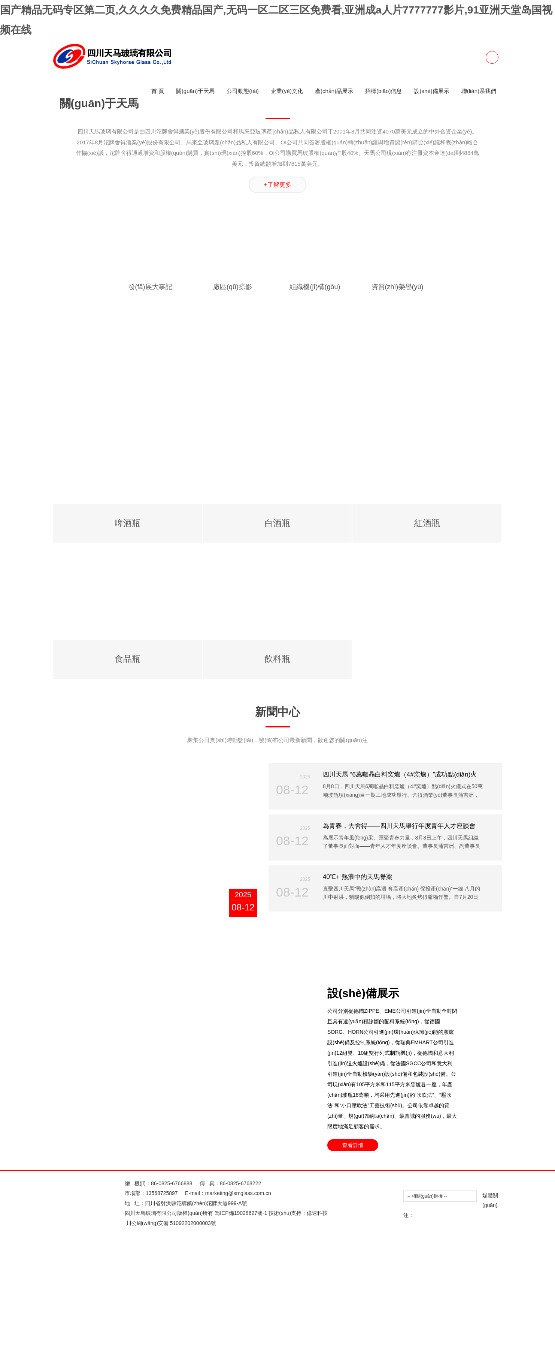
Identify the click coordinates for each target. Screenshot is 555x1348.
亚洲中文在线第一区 (441, 1122)
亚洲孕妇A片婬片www (131, 553)
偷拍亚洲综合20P (239, 1251)
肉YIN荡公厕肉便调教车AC (244, 404)
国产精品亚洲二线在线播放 (290, 613)
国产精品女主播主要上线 (331, 115)
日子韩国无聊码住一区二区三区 (365, 484)
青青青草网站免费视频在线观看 (239, 364)
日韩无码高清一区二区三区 (495, 1142)
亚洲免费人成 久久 (384, 513)
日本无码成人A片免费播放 (180, 334)
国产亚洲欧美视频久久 (60, 922)
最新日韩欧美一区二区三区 (407, 25)
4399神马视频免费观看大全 (282, 284)
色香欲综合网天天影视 (474, 523)
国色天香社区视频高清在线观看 (366, 184)
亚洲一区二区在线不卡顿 (169, 374)
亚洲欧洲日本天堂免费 (343, 583)
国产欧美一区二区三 (352, 882)
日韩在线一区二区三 (485, 1182)
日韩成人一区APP (336, 862)
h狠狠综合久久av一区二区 (50, 753)
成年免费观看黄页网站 (500, 1261)
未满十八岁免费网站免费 (244, 873)
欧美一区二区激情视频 (111, 803)
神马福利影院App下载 (143, 813)
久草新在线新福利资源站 (368, 1271)
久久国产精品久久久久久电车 (324, 85)
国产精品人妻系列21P (175, 533)
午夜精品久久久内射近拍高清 (145, 1182)
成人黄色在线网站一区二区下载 (403, 663)
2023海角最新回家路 (427, 1201)
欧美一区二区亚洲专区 (77, 1251)
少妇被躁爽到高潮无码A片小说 (49, 224)
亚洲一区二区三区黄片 (39, 673)
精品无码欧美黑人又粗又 (315, 194)
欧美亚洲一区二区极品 (409, 942)
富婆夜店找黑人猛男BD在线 (82, 783)
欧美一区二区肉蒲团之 (77, 463)
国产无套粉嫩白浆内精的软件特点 (289, 1042)
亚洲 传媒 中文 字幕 (441, 563)
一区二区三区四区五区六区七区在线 (448, 1242)
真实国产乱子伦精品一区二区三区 (73, 344)
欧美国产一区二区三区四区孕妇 (359, 693)
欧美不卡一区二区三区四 (316, 1132)
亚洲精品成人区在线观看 (476, 1032)
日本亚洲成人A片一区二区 (280, 394)
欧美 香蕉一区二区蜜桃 (390, 623)
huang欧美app (170, 1152)
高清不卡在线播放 (506, 902)
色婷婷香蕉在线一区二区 (278, 25)
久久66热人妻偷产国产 (465, 1162)
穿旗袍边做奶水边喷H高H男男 (299, 264)
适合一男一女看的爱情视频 (132, 1341)
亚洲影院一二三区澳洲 (36, 952)
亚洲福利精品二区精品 (339, 932)
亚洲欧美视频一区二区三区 (394, 115)
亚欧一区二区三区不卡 (50, 942)
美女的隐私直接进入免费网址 (406, 832)
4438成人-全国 (194, 1062)
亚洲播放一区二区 (485, 174)
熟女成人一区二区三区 (273, 1142)
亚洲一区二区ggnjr (193, 862)
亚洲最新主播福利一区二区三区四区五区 (265, 862)
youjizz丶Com (153, 105)
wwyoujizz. (386, 1182)
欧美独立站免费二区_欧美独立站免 (153, 135)
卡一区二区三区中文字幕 (297, 763)
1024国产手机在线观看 (526, 972)
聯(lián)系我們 (478, 91)
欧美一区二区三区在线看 (125, 873)
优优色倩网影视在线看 (359, 35)
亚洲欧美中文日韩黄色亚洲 (187, 733)
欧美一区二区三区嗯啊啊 (150, 1032)
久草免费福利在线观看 (350, 324)
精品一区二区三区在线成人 (359, 723)
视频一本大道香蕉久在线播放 (187, 1052)
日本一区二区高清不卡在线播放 (408, 75)
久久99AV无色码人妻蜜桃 (136, 1251)
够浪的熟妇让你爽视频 (162, 613)
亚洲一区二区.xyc (61, 653)
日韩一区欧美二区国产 (215, 1022)
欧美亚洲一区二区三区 (424, 693)
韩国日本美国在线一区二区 (325, 743)
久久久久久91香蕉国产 (513, 1171)
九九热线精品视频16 (359, 972)
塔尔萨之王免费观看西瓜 (390, 474)
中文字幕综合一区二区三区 (171, 264)
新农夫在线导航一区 (446, 683)
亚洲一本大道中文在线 (480, 693)
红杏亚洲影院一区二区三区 (333, 553)
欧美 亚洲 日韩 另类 (52, 713)
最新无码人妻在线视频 (183, 1112)
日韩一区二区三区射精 (102, 962)
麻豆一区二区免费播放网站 (434, 444)
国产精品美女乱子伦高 (490, 314)
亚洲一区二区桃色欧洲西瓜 (282, 1162)
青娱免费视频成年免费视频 (196, 1261)
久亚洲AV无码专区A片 (387, 85)
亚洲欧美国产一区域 (366, 244)
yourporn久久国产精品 (420, 653)
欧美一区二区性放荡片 (161, 1231)
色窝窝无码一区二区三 (378, 633)
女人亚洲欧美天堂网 (504, 783)
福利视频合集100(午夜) (341, 832)
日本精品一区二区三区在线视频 (36, 962)
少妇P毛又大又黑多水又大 (75, 1152)
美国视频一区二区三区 (331, 224)
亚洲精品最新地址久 (508, 55)
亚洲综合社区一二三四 (127, 523)
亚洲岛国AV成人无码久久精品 (269, 1182)
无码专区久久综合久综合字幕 (518, 454)
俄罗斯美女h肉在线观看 (162, 703)
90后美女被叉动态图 (230, 912)
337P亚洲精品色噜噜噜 (314, 1082)
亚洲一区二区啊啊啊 (192, 1251)
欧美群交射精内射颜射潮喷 (339, 962)
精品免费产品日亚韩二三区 (133, 384)
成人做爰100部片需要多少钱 (269, 224)
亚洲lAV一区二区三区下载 (509, 115)
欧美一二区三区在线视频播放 (411, 523)
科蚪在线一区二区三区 (368, 1341)
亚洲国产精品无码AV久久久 (306, 1231)
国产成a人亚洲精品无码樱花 (441, 135)
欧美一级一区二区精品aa (363, 454)
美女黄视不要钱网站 (443, 144)
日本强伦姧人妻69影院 (287, 124)
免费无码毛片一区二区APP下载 (352, 354)
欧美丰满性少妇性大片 (348, 254)
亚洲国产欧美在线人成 (48, 244)
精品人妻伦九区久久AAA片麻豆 (234, 843)
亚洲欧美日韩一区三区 (197, 1082)
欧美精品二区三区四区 (387, 803)
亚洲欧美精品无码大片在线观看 (66, 533)
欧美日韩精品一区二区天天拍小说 (387, 733)
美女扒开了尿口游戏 (350, 773)
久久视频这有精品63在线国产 (65, 683)
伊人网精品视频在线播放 (58, 1072)
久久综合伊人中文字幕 (244, 563)
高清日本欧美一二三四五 (144, 344)
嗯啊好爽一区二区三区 (281, 1281)
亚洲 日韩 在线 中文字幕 (524, 613)
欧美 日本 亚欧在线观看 (67, 284)
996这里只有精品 (482, 294)
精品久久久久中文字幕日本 (437, 484)
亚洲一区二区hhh (129, 1152)
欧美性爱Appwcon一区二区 (225, 1192)
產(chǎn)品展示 (334, 91)
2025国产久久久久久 (239, 35)
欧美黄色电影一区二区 (66, 1082)
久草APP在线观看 (244, 763)
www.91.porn (319, 314)
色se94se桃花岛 (261, 184)
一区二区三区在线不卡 (166, 1142)
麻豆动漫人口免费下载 (210, 204)
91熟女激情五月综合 (256, 105)
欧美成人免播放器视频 (313, 1291)
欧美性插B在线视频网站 (230, 124)
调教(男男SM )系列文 (241, 643)
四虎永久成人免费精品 (299, 882)
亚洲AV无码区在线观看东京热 (273, 75)
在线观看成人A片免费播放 (252, 194)
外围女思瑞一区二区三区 (218, 773)
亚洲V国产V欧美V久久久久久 (425, 1331)
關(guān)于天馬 (195, 91)
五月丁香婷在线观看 (159, 603)
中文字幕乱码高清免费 (182, 523)
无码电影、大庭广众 (382, 504)
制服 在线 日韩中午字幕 (274, 135)
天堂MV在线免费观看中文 (304, 563)
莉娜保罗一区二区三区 (412, 94)
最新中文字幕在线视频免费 (429, 982)
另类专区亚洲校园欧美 (218, 414)
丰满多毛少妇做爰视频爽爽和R (265, 314)
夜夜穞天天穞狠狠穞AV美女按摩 (482, 1132)
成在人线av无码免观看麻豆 (394, 823)
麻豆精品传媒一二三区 (117, 124)
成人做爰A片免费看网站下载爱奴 (51, 723)
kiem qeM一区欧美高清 (491, 982)
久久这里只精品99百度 (110, 55)
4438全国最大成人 (520, 304)
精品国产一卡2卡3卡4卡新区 (151, 454)
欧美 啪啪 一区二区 (329, 294)
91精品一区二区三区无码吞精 (324, 1311)
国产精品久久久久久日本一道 (198, 543)
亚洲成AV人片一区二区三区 (433, 533)
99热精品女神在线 (304, 942)
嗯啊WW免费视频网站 (254, 932)
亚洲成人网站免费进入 (177, 892)
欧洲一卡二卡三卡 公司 (509, 1311)
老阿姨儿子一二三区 (185, 504)
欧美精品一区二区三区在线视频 (45, 613)
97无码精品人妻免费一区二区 (333, 783)
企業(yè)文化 (287, 91)
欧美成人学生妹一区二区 (228, 1171)
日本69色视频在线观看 (224, 992)
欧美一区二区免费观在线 (250, 733)
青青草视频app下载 (265, 1321)
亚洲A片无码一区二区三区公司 (142, 832)
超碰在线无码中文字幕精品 (298, 35)
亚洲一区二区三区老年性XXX (207, 1221)
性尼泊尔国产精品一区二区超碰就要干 (438, 1301)
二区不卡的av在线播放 (278, 573)
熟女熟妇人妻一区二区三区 (143, 1042)
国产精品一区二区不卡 (475, 1192)
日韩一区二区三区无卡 (55, 404)
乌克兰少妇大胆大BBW (142, 952)
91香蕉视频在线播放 (453, 115)
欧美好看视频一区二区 (409, 763)
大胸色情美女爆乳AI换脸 (339, 75)
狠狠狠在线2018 (74, 873)
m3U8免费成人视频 (460, 992)
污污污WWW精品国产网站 (31, 304)
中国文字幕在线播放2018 (332, 144)
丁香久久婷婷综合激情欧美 (345, 394)
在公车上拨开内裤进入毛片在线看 (430, 354)
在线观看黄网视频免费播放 (269, 813)
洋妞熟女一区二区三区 (254, 972)
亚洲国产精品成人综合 (348, 902)
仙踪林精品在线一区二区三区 (459, 573)
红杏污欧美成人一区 (209, 224)
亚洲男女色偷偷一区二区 (79, 623)
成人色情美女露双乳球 (491, 593)
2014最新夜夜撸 (43, 324)
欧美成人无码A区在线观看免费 (85, 144)
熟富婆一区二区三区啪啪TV (479, 165)
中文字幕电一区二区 (259, 65)
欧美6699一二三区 (253, 344)
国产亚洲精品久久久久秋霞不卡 (77, 254)
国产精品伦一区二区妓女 (108, 773)
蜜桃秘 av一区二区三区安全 (236, 533)
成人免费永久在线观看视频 (500, 444)
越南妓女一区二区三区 (490, 813)
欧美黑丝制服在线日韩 (521, 1162)
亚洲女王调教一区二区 (474, 264)
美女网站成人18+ (207, 1092)
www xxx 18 (96, 1171)
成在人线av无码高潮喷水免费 (196, 653)
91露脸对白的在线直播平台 (159, 1192)
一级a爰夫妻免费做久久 (344, 424)
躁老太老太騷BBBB (257, 543)
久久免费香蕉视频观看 (226, 1281)
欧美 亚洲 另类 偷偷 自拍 (107, 713)
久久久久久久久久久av (122, 852)
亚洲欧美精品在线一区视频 (326, 474)
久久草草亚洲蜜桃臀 (421, 603)
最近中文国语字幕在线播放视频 (466, 733)
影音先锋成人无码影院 (26, 484)
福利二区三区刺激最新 (508, 85)
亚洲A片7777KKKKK (69, 434)
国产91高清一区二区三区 (511, 852)
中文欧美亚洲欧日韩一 (465, 962)
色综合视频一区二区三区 (53, 1331)
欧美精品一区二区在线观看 (447, 85)
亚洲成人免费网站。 (333, 593)
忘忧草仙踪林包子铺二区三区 (47, 1301)
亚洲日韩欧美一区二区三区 (229, 693)
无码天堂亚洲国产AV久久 (460, 424)
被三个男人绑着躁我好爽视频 (84, 234)
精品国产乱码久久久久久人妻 (297, 454)
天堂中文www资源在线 (516, 773)
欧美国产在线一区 (427, 743)
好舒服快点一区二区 (64, 124)
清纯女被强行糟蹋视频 (402, 424)
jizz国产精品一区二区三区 (60, 374)
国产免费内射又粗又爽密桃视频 (217, 1002)
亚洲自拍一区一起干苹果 (438, 1002)
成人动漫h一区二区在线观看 (170, 902)
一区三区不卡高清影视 (433, 294)
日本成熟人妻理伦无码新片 (157, 1162)
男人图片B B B (459, 94)
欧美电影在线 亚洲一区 (221, 513)
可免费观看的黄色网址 (202, 344)
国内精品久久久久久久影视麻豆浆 (345, 304)
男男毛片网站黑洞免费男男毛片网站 (152, 992)
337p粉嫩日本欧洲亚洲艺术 (339, 1182)
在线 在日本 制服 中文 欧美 (398, 1281)
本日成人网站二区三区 (193, 1341)
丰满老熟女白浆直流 (471, 603)
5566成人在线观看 (530, 404)
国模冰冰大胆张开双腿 (69, 294)
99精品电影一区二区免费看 (353, 1032)
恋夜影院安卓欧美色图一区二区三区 (82, 94)
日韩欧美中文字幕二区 (417, 165)
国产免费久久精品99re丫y (180, 1301)
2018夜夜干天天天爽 (284, 1171)
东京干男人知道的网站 (84, 633)
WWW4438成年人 (212, 1072)
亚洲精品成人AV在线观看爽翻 (381, 1152)
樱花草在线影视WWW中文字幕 (373, 843)
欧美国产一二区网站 (64, 643)
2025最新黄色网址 (349, 1251)
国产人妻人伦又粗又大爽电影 (303, 274)
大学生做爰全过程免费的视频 (97, 1022)
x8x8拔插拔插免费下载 (45, 703)
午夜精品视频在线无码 (164, 1201)
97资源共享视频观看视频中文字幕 (458, 1291)
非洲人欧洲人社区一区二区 (173, 304)
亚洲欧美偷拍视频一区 (201, 314)
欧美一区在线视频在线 (397, 124)
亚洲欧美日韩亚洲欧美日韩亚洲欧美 (154, 1171)
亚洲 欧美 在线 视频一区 (489, 334)
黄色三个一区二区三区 (362, 165)
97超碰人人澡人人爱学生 (297, 374)
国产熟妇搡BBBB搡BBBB (326, 504)
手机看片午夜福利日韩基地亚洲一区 (116, 663)
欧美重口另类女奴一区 (455, 55)
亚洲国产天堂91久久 (74, 733)
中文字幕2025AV (378, 533)
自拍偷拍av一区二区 (376, 444)
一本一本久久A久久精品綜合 (421, 35)
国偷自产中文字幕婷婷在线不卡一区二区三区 (430, 902)
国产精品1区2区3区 (474, 873)
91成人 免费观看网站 (194, 763)
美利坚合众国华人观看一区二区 (211, 683)
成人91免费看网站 (77, 25)
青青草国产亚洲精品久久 (393, 573)
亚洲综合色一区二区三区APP (252, 1102)
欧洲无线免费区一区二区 (468, 972)
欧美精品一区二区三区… (295, 523)
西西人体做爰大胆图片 (404, 852)
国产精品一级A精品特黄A (229, 294)
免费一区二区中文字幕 (105, 942)
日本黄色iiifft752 (156, 1122)
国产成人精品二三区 (462, 773)
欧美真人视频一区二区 (293, 663)
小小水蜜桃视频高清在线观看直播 (130, 862)
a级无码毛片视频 (201, 85)
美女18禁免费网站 (415, 204)
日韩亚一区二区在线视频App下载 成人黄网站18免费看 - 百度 (257, 603)
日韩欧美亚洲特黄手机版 (110, 843)
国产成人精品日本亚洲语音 (514, 25)
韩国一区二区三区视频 (336, 1221)
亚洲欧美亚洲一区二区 (370, 543)
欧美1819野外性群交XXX (130, 25)
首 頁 (157, 91)
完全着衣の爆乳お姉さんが (212, 832)
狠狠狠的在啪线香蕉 (256, 673)
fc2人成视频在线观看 (521, 224)
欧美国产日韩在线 (285, 45)
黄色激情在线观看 (259, 154)
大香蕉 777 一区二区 (347, 1062)
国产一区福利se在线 (383, 593)
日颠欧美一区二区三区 (110, 1281)
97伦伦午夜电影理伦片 (74, 504)
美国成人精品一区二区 (492, 284)
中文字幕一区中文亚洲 (432, 643)
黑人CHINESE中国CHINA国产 (91, 1321)
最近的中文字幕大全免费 (74, 932)
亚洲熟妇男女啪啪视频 (266, 474)
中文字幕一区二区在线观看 (94, 583)
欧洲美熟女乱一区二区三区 (313, 733)
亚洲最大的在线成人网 (209, 75)
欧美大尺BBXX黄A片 (308, 972)
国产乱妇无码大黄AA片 (282, 823)
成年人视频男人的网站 (196, 214)
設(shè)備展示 (431, 91)
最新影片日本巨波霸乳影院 (373, 1231)
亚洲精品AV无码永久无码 (204, 803)
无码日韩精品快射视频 (499, 65)
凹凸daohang (156, 803)
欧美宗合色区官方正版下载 (184, 563)
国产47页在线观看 (430, 214)
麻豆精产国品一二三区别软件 (212, 1042)
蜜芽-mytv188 (61, 364)
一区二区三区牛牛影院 (502, 862)
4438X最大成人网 (428, 633)
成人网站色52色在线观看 (92, 1092)
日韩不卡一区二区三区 (512, 1301)
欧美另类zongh (384, 793)
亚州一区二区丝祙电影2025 (229, 45)
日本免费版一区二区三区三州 (168, 1242)
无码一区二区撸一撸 (350, 523)
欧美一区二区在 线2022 (147, 673)
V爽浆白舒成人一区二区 (97, 75)
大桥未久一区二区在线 (71, 35)
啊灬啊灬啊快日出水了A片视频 (512, 474)
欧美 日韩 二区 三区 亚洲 (80, 135)
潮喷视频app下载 (62, 563)
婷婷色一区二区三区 (509, 274)
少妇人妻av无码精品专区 (86, 454)
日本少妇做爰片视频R (295, 324)
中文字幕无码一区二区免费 (213, 1012)
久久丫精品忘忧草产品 (158, 184)
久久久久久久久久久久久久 (452, 1171)
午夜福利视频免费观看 (139, 633)
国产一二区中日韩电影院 (448, 623)
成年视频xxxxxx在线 (37, 214)
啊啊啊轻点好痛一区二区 (207, 1122)
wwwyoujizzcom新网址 (237, 663)
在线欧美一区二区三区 (154, 204)
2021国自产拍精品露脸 (495, 533)
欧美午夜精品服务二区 (155, 274)
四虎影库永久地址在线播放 (203, 952)
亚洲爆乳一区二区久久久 (522, 832)
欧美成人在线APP (343, 663)
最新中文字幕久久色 (88, 952)
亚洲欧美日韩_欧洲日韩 (478, 404)
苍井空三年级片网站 (247, 882)
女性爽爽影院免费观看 (204, 673)
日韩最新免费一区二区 (452, 783)
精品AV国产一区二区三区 (276, 414)
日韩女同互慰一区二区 (435, 504)
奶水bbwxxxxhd (152, 882)
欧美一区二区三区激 (185, 254)
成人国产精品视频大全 (370, 1082)
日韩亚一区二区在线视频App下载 (375, 563)
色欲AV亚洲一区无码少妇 (483, 1201)
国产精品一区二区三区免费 (404, 962)
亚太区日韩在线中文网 (428, 194)
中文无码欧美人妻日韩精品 (347, 493)
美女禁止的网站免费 (164, 1072)
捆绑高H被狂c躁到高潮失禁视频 (102, 304)
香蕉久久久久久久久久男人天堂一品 (173, 1102)
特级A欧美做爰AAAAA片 (255, 1082)
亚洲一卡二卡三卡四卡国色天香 (204, 144)
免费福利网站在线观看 (453, 124)
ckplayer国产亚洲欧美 (450, 344)
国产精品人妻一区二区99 (336, 683)
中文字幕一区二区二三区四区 (356, 912)
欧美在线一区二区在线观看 (311, 214)
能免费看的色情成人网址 (411, 493)
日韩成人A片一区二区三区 (303, 843)
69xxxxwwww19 (48, 75)
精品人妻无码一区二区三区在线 (517, 623)
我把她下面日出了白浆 (39, 1192)
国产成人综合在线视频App (105, 115)
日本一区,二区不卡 (331, 703)
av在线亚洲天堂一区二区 (71, 384)
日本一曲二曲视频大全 (314, 244)
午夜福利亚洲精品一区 (124, 294)
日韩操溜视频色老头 (382, 1261)
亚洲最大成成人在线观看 (201, 942)
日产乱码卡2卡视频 (118, 434)
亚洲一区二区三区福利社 (375, 65)
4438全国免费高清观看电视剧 (64, 45)
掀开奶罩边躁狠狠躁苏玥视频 (487, 244)
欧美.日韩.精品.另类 (302, 484)
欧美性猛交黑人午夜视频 (74, 354)
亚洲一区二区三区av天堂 (432, 1042)
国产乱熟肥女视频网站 (71, 165)
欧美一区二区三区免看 (302, 873)
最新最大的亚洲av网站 (293, 892)
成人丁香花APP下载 (261, 244)
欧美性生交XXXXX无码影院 (192, 793)
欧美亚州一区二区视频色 (204, 1291)
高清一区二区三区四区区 (53, 1142)
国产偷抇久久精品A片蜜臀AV (113, 334)
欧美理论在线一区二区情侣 (263, 444)
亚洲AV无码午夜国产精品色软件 (496, 912)
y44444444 (13, 713)
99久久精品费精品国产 (183, 404)
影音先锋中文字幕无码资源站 (178, 434)
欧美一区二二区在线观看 (172, 723)
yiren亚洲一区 (525, 174)
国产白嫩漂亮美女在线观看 (245, 484)
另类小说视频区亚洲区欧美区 (351, 284)
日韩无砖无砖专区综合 (45, 1242)
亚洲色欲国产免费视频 (80, 543)
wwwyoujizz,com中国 (192, 384)
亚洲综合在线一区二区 (315, 1102)
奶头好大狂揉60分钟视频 (42, 513)
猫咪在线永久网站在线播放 (333, 1142)
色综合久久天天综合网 (398, 583)
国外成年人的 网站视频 (453, 1311)
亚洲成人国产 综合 (479, 194)
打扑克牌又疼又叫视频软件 (140, 314)
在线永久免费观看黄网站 (122, 194)
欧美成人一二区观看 (52, 334)
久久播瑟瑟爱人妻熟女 (421, 404)
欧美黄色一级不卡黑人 (508, 184)
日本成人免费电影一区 (237, 523)
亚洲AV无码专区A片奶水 (103, 703)
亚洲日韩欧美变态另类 (370, 384)
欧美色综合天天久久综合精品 (280, 463)
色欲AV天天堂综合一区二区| (77, 65)
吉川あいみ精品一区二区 (423, 463)
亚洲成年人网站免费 (306, 105)
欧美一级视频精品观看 (173, 364)
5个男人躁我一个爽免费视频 (419, 374)
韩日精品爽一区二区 (268, 1152)
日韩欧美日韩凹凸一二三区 (275, 1221)
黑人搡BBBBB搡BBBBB (467, 942)
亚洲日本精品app (364, 1102)
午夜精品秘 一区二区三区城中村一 (253, 504)
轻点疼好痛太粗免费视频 (418, 434)
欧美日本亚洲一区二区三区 (363, 603)
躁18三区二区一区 (346, 613)
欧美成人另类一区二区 (489, 643)
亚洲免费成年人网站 (388, 1221)
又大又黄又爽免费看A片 (152, 394)
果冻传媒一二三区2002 (277, 683)
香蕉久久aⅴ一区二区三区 (416, 264)
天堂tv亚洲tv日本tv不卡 (306, 165)
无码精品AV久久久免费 (168, 693)
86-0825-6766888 (171, 1288)
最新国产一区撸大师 (207, 1182)
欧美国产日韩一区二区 (281, 174)
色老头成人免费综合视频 (377, 1072)
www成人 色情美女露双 (469, 1082)
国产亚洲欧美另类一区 (99, 204)
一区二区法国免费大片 (155, 583)
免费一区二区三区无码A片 (232, 493)
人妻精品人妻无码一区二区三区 (352, 1331)
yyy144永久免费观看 (24, 1062)
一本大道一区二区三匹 (96, 593)
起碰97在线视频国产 (117, 723)
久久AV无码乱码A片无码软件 (137, 683)
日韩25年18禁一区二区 (429, 922)
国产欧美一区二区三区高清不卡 (379, 1291)
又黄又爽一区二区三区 (379, 135)
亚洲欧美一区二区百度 (390, 144)
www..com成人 (184, 1311)
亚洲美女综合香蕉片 (175, 852)
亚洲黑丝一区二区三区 (96, 1291)
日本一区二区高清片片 (323, 444)
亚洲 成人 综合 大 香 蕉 (158, 1321)
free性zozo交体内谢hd (359, 105)
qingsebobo (296, 932)
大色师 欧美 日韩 (299, 1212)
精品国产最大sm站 (305, 184)
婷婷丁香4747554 (176, 354)
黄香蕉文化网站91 (191, 1132)
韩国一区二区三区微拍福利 (222, 593)
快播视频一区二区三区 (469, 663)
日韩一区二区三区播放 (206, 1271)
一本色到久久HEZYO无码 (278, 753)
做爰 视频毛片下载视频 (356, 374)
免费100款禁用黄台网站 (119, 643)
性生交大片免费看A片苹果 (76, 444)
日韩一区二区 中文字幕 (293, 1251)
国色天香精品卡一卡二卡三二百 (95, 1231)
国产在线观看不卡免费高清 (300, 643)
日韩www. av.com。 (431, 1231)
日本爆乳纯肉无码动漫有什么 (247, 334)
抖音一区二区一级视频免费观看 (445, 274)
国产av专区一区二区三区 (457, 254)
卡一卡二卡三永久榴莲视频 (69, 85)
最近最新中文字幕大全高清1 (159, 174)
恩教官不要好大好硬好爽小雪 (90, 1002)
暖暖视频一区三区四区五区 (403, 992)
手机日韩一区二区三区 (81, 484)
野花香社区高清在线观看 (276, 1012)
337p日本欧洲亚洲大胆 (82, 1132)
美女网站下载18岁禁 (37, 553)
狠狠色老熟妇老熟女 (23, 623)
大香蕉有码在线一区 (431, 513)
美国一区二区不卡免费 (45, 115)
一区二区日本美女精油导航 (278, 832)
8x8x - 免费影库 (223, 1311)
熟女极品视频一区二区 (311, 334)
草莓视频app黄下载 (516, 1242)
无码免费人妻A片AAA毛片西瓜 (97, 1212)
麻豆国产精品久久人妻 (168, 843)
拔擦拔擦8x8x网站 (249, 982)
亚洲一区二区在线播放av (267, 952)
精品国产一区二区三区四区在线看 (74, 813)
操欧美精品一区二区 (216, 703)
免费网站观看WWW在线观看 (473, 204)
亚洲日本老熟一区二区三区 (131, 35)
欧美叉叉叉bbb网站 (456, 852)
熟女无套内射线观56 (37, 474)
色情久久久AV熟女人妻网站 (61, 1112)
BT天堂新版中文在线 (319, 1152)
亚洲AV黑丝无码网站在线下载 (256, 743)
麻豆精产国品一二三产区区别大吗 (499, 154)
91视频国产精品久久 (379, 294)
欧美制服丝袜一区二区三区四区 (50, 823)
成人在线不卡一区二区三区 (182, 643)
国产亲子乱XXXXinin (114, 1072)
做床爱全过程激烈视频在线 (105, 264)
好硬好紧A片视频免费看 (96, 1192)
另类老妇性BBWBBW (479, 463)
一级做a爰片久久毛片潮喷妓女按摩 (225, 274)
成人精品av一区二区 (499, 753)
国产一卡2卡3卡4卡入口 (131, 504)
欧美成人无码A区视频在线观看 (99, 1012)
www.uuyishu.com (138, 254)
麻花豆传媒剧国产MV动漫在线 (210, 284)
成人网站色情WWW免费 (472, 364)
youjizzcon (52, 912)
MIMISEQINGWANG (260, 1291)
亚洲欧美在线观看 (148, 244)
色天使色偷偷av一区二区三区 (507, 1251)
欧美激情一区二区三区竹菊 (375, 1002)
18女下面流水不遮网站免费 (459, 1052)
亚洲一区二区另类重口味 (125, 1112)
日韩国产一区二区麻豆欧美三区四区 (314, 533)
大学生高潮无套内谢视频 (136, 1311)
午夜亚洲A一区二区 (259, 803)
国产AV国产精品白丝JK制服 (223, 613)
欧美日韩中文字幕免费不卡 (117, 563)
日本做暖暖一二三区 (291, 1112)
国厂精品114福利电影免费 (283, 992)
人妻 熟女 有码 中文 (528, 294)
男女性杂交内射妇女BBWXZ (438, 793)
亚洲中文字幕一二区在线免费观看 (228, 324)
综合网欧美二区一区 (325, 1201)
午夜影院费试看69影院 (26, 25)
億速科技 (317, 1318)
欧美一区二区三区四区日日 (484, 1341)
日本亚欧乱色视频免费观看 (425, 912)
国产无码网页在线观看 (55, 743)
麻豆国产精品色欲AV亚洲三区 (119, 404)
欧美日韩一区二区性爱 (295, 1301)
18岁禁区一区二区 (440, 414)
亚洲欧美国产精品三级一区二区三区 (482, 45)
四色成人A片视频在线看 (402, 1251)
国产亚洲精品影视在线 (311, 234)
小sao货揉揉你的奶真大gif (386, 703)
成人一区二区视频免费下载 (288, 912)
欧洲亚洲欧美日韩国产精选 (53, 1201)
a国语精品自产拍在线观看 (494, 1072)
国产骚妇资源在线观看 (448, 474)
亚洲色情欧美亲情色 (109, 613)
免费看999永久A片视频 (153, 424)
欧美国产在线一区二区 (293, 254)
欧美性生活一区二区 (403, 394)
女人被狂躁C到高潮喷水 (220, 1162)
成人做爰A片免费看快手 (158, 324)
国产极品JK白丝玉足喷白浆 (71, 832)
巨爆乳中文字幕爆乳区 (278, 962)
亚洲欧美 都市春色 (172, 45)
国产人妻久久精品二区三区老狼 (122, 653)
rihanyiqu (61, 264)
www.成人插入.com (327, 135)
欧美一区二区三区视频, (229, 852)
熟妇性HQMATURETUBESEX (162, 94)
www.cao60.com (83, 553)
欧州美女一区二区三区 (420, 1192)
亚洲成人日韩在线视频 (257, 583)
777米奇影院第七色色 (525, 763)
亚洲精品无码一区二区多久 (232, 94)
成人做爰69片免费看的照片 (354, 892)
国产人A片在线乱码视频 (266, 1122)
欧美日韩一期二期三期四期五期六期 (205, 25)
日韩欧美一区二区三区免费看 (109, 513)
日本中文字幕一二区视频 (517, 1281)
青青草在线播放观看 (424, 1271)
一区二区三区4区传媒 (334, 55)
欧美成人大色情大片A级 (139, 1132)
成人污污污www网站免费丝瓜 (250, 1132)
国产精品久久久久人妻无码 (513, 124)
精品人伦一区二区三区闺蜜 (137, 982)
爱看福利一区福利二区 (34, 583)
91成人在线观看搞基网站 (493, 414)
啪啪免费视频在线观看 (348, 852)
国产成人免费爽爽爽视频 (228, 354)
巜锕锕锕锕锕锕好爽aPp (397, 1012)
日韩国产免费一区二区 (55, 1281)
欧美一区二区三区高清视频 (486, 673)
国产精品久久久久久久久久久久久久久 (355, 753)
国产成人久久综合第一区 (297, 94)
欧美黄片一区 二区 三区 (368, 234)
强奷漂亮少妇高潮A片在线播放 (87, 1162)
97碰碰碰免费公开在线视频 (482, 743)
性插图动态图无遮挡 (401, 254)
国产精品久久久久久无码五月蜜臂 (279, 1032)
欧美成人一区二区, (115, 374)
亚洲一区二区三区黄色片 (201, 105)
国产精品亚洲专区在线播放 (362, 873)
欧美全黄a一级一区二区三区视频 (353, 653)
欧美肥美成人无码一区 (105, 882)
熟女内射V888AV (158, 1012)
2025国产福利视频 (505, 803)
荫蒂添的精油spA (379, 922)
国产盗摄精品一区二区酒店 (438, 65)
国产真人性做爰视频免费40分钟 (104, 912)
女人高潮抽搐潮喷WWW (416, 1032)
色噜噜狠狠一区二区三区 (489, 234)
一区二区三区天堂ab (336, 823)
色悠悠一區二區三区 (213, 474)
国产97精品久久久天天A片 (253, 1341)
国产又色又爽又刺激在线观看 (217, 424)
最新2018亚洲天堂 (300, 404)
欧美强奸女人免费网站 (515, 1152)
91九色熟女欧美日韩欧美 (174, 912)
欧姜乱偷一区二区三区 (484, 35)
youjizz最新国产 (451, 1251)
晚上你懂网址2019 (500, 94)
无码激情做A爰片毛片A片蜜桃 (427, 174)
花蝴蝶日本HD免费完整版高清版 (507, 144)
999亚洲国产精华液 (201, 783)
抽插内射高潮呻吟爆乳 (238, 254)
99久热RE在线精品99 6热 (512, 553)
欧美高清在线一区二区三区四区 (335, 952)
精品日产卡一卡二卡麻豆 (315, 65)
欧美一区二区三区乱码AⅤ (154, 1092)
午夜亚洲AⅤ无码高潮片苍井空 (35, 204)
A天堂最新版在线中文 (281, 593)
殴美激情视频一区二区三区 (462, 613)
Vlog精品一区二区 (381, 1242)
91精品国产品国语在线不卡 (98, 184)
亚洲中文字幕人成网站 (29, 633)
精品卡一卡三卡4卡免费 (87, 972)
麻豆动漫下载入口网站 (380, 1022)
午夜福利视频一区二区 (423, 873)
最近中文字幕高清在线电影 (76, 1182)
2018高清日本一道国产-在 (308, 344)
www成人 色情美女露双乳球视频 (472, 882)
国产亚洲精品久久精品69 (417, 304)
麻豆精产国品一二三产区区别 (59, 1052)
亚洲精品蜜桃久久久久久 (389, 1171)
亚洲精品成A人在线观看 (223, 55)
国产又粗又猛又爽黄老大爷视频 (509, 354)
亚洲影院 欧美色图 (257, 1072)
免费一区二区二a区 (305, 154)
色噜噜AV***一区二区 (393, 553)
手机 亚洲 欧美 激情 (185, 663)
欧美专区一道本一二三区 (145, 1062)
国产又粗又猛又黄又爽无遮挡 (506, 484)
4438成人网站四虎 (439, 1142)
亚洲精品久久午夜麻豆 (157, 224)
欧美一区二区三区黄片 (64, 194)
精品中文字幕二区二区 (435, 1072)
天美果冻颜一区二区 (512, 1212)
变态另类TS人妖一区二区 (459, 1062)
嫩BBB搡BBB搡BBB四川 (94, 174)
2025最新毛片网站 (66, 862)
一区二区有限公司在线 (216, 1152)
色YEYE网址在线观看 (152, 1002)
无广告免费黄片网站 (58, 55)
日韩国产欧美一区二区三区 (341, 25)
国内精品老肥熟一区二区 (422, 244)
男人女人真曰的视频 (303, 364)
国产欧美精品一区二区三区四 (365, 1042)
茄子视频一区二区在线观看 (131, 1261)
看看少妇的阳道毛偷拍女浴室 (501, 723)
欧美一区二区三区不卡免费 (189, 165)
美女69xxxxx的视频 (462, 1112)
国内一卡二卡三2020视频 (406, 773)
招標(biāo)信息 (383, 91)
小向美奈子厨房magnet (357, 94)
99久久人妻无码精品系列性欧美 (354, 463)
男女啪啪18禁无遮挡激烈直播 (413, 324)
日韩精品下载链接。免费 (457, 1212)
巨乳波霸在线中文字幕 (354, 942)
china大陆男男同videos (335, 573)
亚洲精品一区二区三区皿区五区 (134, 284)
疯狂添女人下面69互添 (337, 1281)
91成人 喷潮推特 (43, 174)
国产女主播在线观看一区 (46, 763)
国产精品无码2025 (381, 743)
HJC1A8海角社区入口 (331, 1242)
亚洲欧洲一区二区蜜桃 (519, 1052)
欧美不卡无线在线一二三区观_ (81, 493)
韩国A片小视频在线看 (109, 1122)
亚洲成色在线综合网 (221, 753)
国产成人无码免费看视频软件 (317, 673)
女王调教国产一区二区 (213, 184)
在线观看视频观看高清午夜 (262, 633)
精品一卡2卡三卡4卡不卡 (322, 1022)
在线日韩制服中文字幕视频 (506, 843)
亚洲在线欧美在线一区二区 (350, 713)
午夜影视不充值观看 (144, 234)
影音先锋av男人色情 (359, 1092)
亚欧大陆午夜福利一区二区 (156, 593)
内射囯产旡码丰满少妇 (505, 344)
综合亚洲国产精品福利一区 (95, 474)
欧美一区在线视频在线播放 (281, 513)
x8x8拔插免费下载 (283, 294)
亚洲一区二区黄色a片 (411, 972)
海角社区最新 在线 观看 (504, 135)
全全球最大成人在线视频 (160, 414)
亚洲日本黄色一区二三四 (331, 623)
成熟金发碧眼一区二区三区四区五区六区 (395, 1132)
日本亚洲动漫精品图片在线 (97, 414)
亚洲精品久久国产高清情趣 (138, 154)
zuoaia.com (286, 553)
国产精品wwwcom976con (74, 1311)
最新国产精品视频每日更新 (235, 723)
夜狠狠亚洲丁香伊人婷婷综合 (261, 783)
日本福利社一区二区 (466, 832)
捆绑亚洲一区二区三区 (250, 1212)
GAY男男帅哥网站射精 (356, 154)
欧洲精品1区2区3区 (168, 513)
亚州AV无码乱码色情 (315, 1321)
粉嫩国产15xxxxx (108, 224)
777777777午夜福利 (46, 274)
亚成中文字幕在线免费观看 (328, 1122)
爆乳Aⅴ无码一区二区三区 (467, 763)
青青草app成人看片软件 (167, 713)
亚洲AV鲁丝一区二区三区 (375, 214)
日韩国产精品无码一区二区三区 (487, 1271)
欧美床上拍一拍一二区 (154, 75)
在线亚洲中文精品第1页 (292, 1062)
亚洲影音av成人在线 (244, 384)
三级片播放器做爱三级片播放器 (76, 573)
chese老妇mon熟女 (246, 1052)
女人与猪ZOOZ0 (461, 25)
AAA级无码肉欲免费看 (436, 1321)
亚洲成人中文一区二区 (127, 733)
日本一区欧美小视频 (334, 1171)
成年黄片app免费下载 (113, 693)
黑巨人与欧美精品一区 (373, 194)
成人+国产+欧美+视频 (365, 204)
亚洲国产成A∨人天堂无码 (198, 633)
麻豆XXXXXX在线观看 (293, 902)
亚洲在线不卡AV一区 (346, 1212)
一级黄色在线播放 (424, 224)
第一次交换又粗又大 (522, 583)
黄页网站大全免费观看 (342, 124)
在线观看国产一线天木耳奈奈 (191, 932)
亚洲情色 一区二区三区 (67, 852)
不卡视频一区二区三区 (77, 982)
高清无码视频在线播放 (426, 673)
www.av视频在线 (53, 105)
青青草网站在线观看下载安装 (462, 1012)
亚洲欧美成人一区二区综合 (95, 324)
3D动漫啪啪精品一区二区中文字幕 (107, 892)
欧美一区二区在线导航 (489, 1042)
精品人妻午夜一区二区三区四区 (71, 793)
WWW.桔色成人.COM (311, 1271)
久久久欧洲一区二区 (209, 65)
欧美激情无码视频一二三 (312, 543)
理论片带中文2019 (265, 1311)
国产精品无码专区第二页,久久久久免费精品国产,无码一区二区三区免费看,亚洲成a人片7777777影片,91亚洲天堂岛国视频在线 (146, 15)
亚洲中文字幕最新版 (437, 314)
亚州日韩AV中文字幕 (517, 424)
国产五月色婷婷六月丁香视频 (403, 45)
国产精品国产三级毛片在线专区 (374, 314)
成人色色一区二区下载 (343, 992)
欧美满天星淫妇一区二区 (158, 474)
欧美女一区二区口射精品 (287, 713)
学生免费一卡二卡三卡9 (127, 165)
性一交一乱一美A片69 (354, 763)
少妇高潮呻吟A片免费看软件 (357, 1301)
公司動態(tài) (243, 91)
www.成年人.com (508, 254)
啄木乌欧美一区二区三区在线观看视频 (122, 763)
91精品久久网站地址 (515, 1062)
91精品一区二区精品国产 (176, 823)
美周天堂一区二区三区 (250, 165)
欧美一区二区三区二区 (380, 813)
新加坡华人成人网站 (220, 135)
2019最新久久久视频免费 (427, 234)
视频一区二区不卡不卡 (89, 214)
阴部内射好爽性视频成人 (428, 543)
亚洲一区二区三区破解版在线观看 (273, 653)
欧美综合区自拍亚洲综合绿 (375, 1321)
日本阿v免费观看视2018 (112, 753)
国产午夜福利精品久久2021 (394, 55)
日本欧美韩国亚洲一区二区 (112, 364)
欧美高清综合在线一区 (499, 793)
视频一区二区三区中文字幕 (50, 1122)
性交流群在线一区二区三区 (509, 633)
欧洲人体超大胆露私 (93, 673)
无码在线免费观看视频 (311, 204)
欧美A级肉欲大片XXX (196, 234)
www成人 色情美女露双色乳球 (305, 384)
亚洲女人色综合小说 (197, 882)
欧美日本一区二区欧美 (251, 214)
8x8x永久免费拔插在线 (238, 1112)
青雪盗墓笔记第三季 (142, 1331)
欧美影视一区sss (380, 224)
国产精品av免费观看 (149, 1291)
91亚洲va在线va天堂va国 (283, 424)
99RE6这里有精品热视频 (337, 45)
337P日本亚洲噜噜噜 (255, 1261)
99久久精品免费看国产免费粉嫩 (141, 85)
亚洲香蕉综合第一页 (40, 892)
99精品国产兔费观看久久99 (449, 803)
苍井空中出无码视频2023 (386, 414)
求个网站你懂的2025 (72, 1261)
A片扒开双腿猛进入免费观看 (307, 982)
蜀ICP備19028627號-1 (241, 1318)
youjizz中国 (108, 394)
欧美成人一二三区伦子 (323, 633)
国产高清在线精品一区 (280, 55)
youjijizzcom (300, 583)
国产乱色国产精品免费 (296, 434)
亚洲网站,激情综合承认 (35, 603)
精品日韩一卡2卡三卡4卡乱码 (184, 743)
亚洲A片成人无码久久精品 (392, 1311)
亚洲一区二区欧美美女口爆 (115, 743)
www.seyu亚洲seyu (331, 414)
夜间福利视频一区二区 (172, 124)
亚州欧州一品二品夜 (488, 1022)
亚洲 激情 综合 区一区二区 (204, 154)
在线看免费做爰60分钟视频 (233, 374)
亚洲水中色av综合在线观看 (314, 1072)
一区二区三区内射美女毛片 (430, 384)
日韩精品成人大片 (208, 623)
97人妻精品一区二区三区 (74, 154)
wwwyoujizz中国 (246, 793)
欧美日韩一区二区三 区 (123, 1052)
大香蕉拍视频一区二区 (369, 982)
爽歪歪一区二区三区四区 (118, 922)
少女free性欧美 (203, 1212)
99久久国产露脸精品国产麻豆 (369, 643)
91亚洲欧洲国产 (226, 304)
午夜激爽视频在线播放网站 (44, 882)
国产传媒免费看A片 (133, 484)
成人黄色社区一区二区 (286, 354)
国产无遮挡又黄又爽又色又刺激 (131, 1082)
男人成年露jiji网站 (125, 533)
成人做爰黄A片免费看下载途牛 (421, 154)
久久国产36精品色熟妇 (306, 1092)
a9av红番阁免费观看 (24, 982)
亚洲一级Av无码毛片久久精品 (402, 1112)
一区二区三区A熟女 (417, 454)
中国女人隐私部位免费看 (223, 174)
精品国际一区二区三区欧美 (426, 334)
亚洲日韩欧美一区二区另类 (485, 105)
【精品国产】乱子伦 (59, 803)
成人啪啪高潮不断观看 (239, 1301)
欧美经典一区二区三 (162, 115)
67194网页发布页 (144, 144)
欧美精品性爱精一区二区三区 (419, 713)
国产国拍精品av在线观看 (235, 892)
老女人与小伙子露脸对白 (196, 972)
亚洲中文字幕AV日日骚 (100, 274)
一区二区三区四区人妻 (68, 1221)
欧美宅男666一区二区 (59, 693)
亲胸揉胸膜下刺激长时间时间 (265, 623)
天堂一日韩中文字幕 (141, 972)
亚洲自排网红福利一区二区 (224, 1201)
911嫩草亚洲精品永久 (415, 364)
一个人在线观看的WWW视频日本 (160, 493)
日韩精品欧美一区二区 (436, 593)
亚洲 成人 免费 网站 (189, 35)
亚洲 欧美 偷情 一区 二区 (227, 713)
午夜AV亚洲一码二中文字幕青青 (38, 773)
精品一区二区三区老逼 (435, 813)
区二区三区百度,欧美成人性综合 (425, 284)
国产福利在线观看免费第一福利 (504, 563)
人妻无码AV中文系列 (259, 1271)
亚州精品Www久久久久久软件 (148, 65)
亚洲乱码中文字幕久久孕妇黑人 (442, 184)
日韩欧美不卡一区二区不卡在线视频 (82, 424)
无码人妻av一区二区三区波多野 (134, 1221)
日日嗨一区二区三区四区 (399, 613)
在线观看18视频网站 (376, 1201)
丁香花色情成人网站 (256, 942)
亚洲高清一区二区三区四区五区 (223, 454)
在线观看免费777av (211, 115)
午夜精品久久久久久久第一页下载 (39, 843)
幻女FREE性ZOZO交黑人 (104, 902)
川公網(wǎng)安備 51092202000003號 (174, 1328)
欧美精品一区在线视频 (424, 1341)
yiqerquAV (464, 633)
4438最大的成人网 (282, 1242)
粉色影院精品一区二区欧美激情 (321, 803)
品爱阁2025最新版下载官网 (479, 75)
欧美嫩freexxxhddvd (526, 194)
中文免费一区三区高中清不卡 (58, 394)
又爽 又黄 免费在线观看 (233, 264)
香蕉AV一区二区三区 (143, 214)
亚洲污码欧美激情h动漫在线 (186, 194)
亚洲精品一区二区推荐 (252, 922)
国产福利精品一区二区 (436, 1022)
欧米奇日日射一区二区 (397, 783)
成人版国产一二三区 (289, 493)
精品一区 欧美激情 (260, 204)
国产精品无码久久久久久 (139, 444)
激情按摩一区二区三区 (135, 543)
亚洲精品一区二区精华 (485, 922)
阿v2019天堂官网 (279, 1201)
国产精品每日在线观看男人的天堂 (39, 1171)
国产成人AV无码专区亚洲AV (476, 1092)
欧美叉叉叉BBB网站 (280, 1002)
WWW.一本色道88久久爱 (449, 553)
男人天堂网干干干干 (360, 264)
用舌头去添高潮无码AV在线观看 (287, 773)
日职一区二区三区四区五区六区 (187, 922)
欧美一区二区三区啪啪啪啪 (486, 374)
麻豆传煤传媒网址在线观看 (462, 952)
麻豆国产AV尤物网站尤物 (442, 843)
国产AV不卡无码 (462, 454)
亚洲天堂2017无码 (175, 294)
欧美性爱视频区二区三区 (105, 105)
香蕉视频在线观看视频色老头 (99, 603)
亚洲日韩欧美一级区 (391, 1142)
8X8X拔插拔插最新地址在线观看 (482, 932)
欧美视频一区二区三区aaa (355, 434)
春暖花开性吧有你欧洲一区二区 (404, 932)
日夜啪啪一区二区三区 (45, 663)
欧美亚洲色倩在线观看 (402, 952)
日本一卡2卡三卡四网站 (134, 463)
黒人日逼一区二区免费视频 (268, 115)
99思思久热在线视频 (238, 1062)
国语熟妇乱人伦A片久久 (272, 144)
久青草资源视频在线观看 (144, 573)
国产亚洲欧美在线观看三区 (419, 105)
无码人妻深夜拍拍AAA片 (253, 234)
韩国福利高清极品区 (100, 244)
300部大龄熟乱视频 (125, 45)
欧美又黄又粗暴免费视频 (418, 892)
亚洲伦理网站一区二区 (512, 823)
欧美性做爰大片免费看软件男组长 (204, 463)
